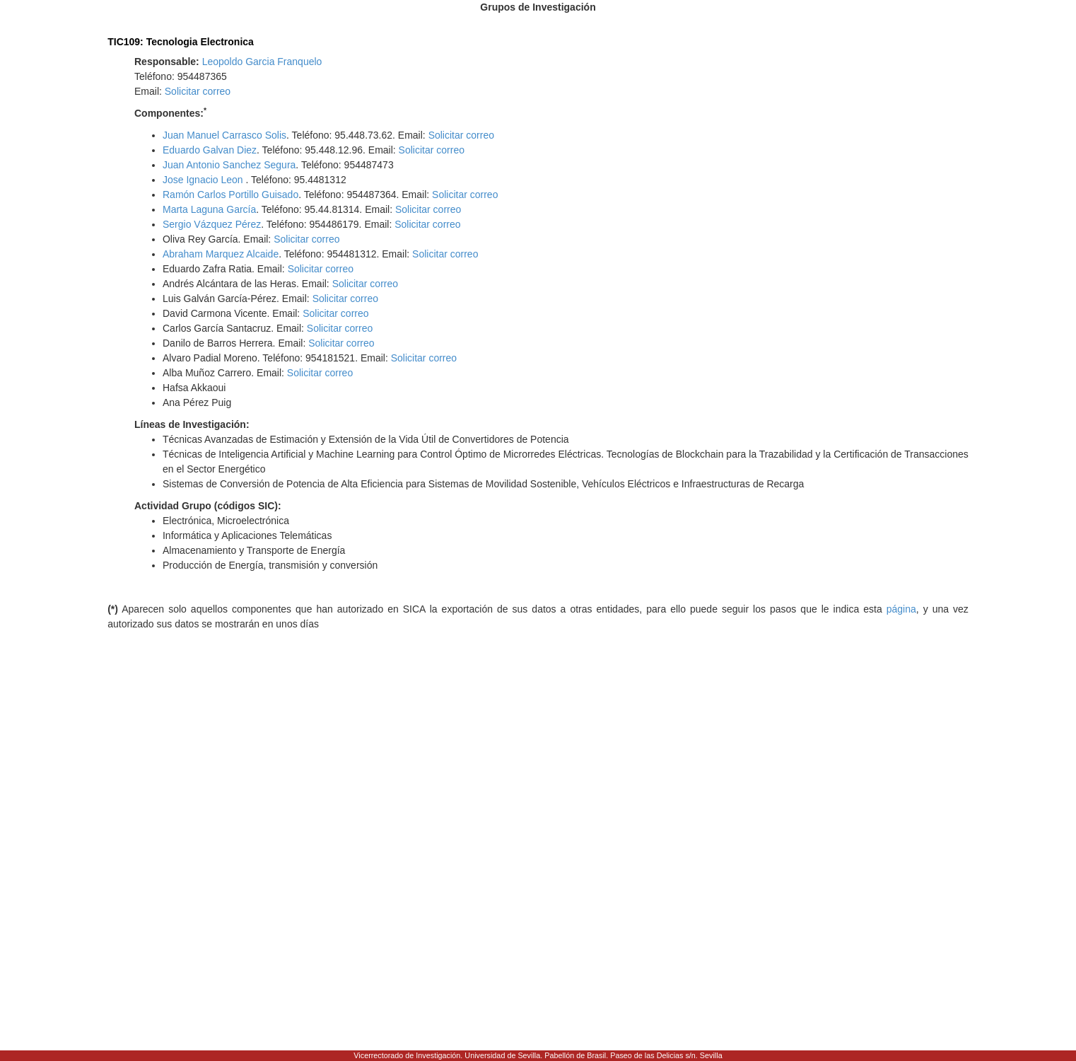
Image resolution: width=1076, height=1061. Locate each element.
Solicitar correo (197, 91)
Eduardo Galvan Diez (210, 150)
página (901, 609)
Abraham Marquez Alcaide (221, 254)
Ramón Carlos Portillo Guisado (230, 194)
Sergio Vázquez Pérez (212, 224)
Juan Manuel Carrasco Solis (224, 135)
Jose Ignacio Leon (204, 179)
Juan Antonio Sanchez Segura (229, 164)
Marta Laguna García (209, 209)
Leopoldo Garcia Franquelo (262, 61)
